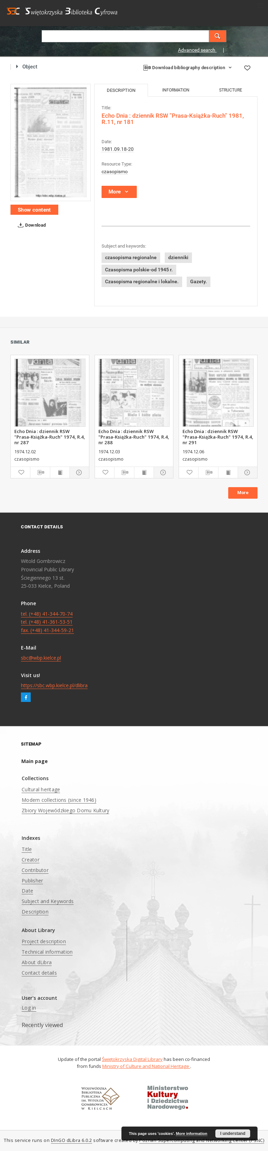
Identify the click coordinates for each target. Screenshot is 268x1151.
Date (27, 890)
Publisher (32, 880)
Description (35, 911)
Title (27, 849)
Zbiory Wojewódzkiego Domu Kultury (65, 810)
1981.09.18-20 (118, 149)
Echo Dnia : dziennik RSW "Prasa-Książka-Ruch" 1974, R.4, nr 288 (133, 437)
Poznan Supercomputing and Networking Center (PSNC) (201, 1140)
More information (191, 1133)
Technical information (47, 951)
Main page (34, 761)
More (242, 492)
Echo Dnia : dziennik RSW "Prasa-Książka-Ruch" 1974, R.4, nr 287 (49, 437)
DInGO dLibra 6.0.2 (71, 1140)
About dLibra (37, 962)
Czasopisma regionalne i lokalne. (142, 281)
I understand (232, 1133)
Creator (30, 859)
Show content (34, 210)
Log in (29, 1007)
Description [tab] (121, 90)
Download (30, 225)
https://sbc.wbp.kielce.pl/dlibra (54, 685)
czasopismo (115, 171)
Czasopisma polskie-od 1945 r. (139, 269)
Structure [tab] (230, 90)
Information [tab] (175, 90)
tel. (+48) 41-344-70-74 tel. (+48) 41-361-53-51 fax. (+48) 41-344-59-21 (47, 622)
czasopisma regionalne (131, 257)
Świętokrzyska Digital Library (132, 1059)
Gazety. (198, 281)
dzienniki (178, 257)
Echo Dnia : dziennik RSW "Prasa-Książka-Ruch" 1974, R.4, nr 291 (218, 437)
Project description (44, 941)
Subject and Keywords (48, 901)
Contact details (39, 972)
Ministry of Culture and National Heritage (146, 1066)
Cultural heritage (41, 789)
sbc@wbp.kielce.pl (41, 657)
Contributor (35, 870)
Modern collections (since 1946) (59, 800)
